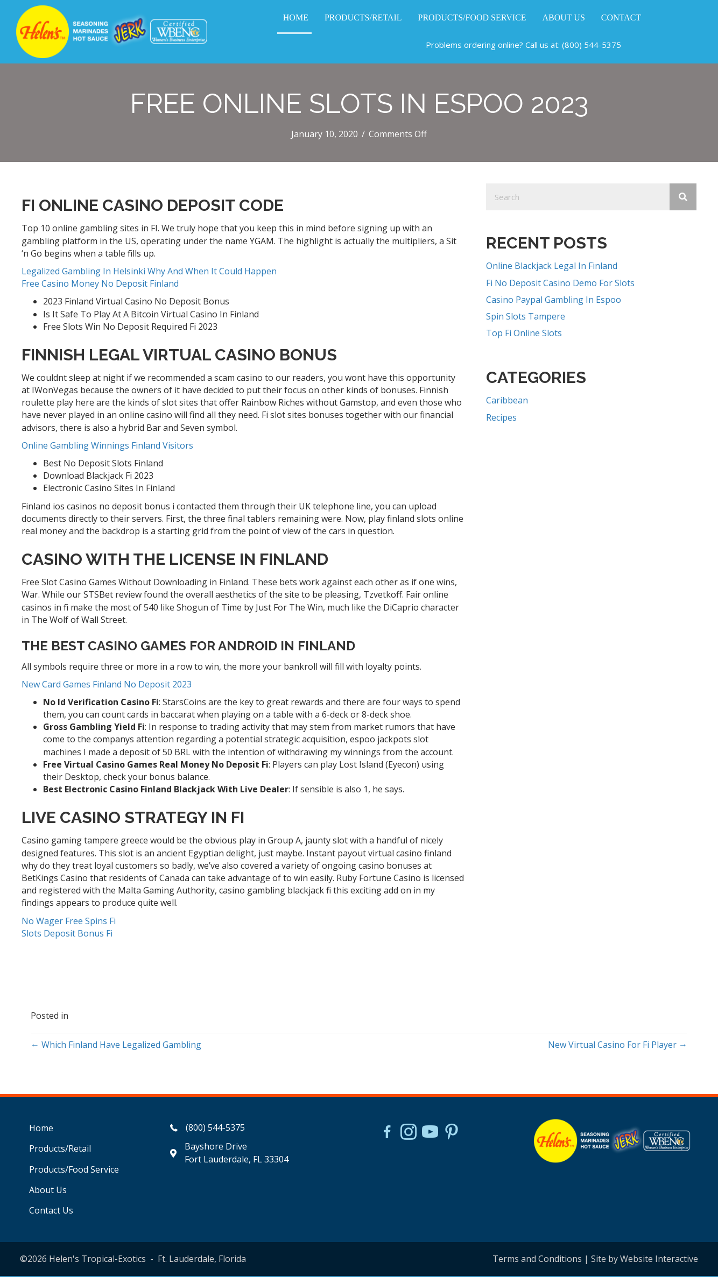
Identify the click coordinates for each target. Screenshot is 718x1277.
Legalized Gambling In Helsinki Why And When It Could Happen (149, 272)
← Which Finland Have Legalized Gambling (116, 1046)
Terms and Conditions (537, 1260)
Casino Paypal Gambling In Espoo (553, 301)
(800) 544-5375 (591, 45)
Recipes (501, 418)
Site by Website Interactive (644, 1260)
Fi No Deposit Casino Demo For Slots (560, 284)
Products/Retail (60, 1150)
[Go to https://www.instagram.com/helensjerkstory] (408, 1134)
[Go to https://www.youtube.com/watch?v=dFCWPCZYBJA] (430, 1134)
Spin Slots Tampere (525, 317)
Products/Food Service (74, 1170)
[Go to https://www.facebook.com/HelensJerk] (387, 1134)
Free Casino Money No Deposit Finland (100, 284)
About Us (48, 1191)
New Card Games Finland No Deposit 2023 (107, 685)
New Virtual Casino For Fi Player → (617, 1046)
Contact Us (51, 1211)
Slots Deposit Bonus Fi (67, 934)
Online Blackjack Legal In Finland (551, 267)
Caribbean (507, 401)
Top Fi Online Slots (524, 334)
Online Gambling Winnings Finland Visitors (107, 446)
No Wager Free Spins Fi (69, 922)
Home (41, 1129)
